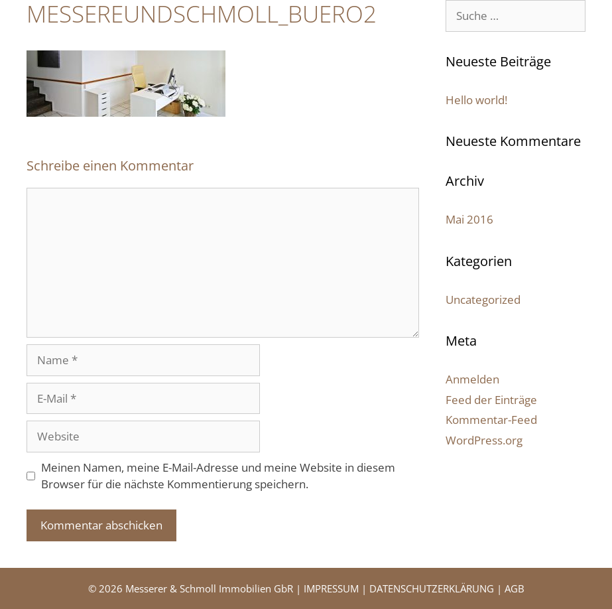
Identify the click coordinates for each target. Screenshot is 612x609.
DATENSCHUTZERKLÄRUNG (431, 588)
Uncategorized (483, 299)
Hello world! (476, 99)
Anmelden (472, 379)
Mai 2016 (469, 219)
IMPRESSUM (331, 588)
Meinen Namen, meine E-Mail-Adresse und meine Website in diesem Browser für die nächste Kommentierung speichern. (218, 476)
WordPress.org (484, 440)
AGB (514, 588)
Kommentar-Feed (491, 419)
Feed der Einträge (491, 399)
